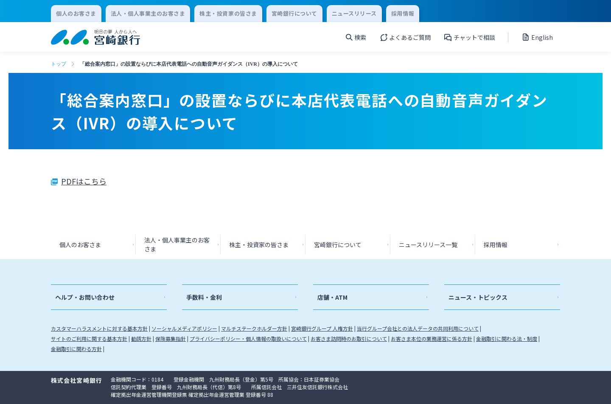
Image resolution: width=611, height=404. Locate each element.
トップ (58, 64)
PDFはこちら (84, 181)
